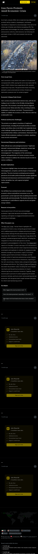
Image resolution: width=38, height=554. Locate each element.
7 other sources (31, 536)
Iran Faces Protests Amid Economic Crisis (3, 2)
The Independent (16, 536)
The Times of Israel (22, 264)
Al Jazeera (27, 250)
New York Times (6, 536)
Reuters (33, 257)
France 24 (33, 264)
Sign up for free (19, 345)
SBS (5, 259)
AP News (24, 536)
